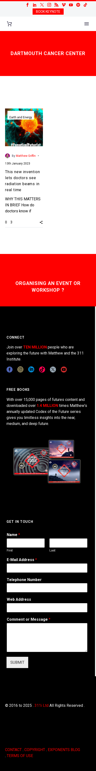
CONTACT (13, 749)
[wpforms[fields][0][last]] (68, 543)
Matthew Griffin (26, 156)
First (10, 550)
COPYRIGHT (34, 749)
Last (52, 550)
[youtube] (64, 370)
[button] (41, 222)
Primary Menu (86, 23)
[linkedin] (31, 370)
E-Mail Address (22, 559)
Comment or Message (28, 619)
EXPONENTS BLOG (64, 749)
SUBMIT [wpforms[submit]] (17, 662)
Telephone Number (24, 579)
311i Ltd (41, 705)
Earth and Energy (20, 117)
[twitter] (53, 370)
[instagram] (20, 370)
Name (13, 534)
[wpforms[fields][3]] (47, 607)
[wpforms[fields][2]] (47, 637)
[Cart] (9, 24)
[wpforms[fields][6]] (47, 587)
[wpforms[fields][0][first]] (26, 543)
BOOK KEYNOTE (48, 11)
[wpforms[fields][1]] (47, 568)
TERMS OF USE (20, 755)
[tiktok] (42, 370)
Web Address (19, 599)
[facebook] (10, 370)
